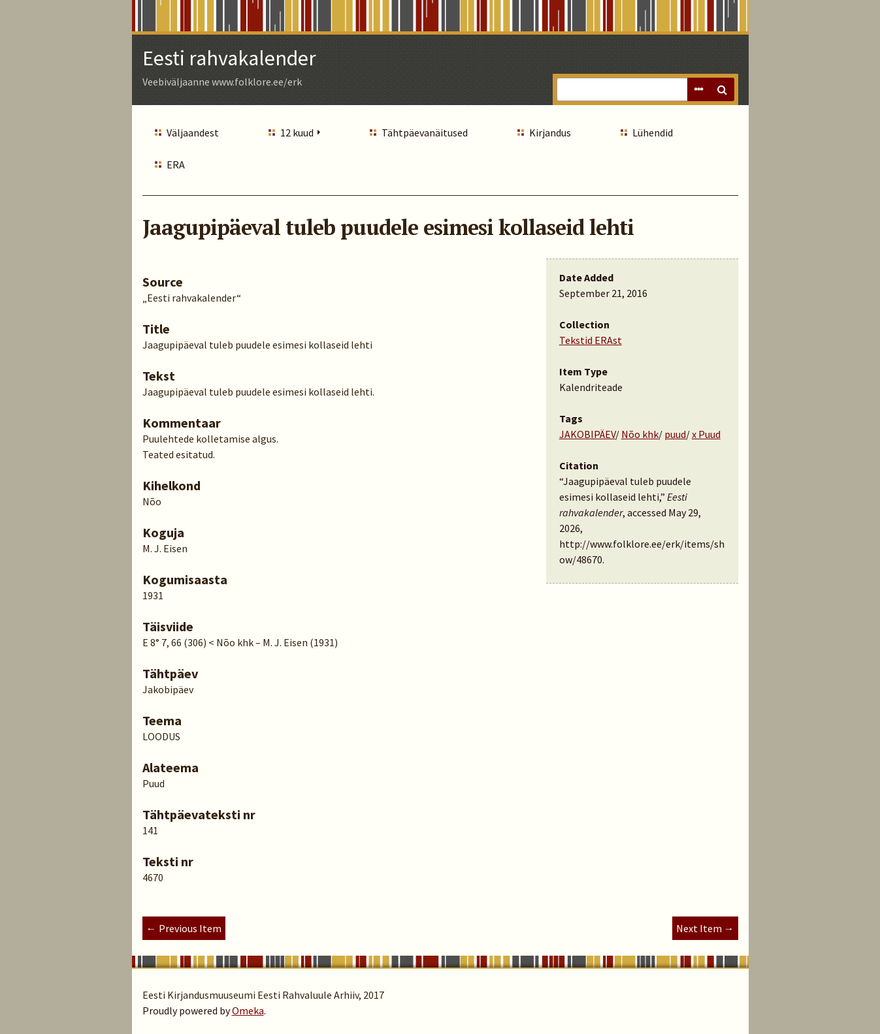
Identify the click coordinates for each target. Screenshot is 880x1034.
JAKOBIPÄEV (587, 434)
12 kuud (297, 132)
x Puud (706, 434)
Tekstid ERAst (590, 340)
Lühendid (652, 132)
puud (675, 434)
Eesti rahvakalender (229, 58)
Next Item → (705, 928)
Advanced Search (699, 89)
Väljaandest (193, 132)
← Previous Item (183, 928)
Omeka (248, 1010)
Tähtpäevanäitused (425, 132)
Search (722, 89)
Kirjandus (550, 132)
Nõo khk (640, 434)
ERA (176, 164)
